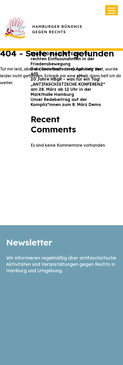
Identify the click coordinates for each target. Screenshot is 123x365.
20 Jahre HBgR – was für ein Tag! (65, 79)
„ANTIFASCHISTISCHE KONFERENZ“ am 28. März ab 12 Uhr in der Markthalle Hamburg (68, 89)
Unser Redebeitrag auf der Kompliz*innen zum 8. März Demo (66, 102)
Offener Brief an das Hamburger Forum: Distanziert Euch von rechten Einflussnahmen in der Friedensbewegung (65, 56)
